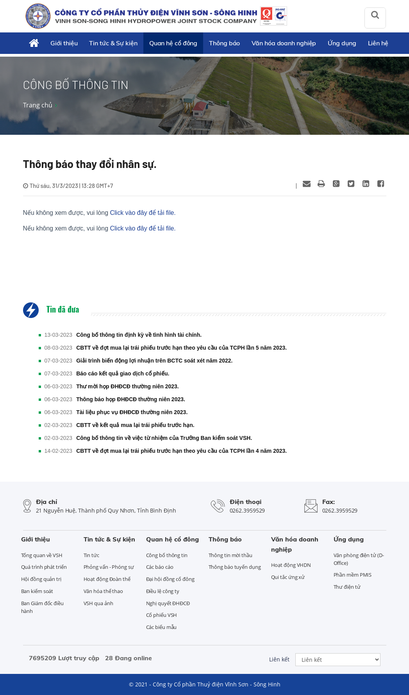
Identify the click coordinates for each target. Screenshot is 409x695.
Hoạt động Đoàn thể (107, 578)
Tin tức (91, 555)
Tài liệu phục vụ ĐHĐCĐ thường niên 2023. (132, 412)
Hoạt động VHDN (291, 564)
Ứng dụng (342, 43)
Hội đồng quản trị (41, 578)
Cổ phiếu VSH (161, 614)
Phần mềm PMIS (353, 574)
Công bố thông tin (167, 555)
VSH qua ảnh (98, 603)
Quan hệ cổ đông (173, 43)
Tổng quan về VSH (42, 555)
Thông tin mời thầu (230, 555)
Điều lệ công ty (163, 591)
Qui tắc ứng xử (288, 577)
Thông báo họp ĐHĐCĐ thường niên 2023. (130, 399)
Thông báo (224, 43)
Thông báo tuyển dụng (235, 566)
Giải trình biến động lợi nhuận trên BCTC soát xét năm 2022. (154, 360)
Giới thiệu (63, 43)
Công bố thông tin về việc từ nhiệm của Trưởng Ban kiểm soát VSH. (164, 438)
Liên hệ (378, 43)
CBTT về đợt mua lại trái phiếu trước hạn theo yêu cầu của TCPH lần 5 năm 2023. (181, 348)
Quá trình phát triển (44, 566)
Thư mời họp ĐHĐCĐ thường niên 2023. (127, 386)
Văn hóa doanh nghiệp (284, 43)
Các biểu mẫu (161, 627)
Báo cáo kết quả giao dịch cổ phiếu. (122, 373)
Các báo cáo (159, 566)
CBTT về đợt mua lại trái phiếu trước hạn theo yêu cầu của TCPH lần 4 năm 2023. (181, 451)
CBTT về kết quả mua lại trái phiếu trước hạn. (135, 425)
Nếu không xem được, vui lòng (99, 212)
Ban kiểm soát (37, 591)
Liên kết (279, 659)
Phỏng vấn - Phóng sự (109, 566)
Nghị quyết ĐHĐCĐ (168, 603)
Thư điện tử (347, 586)
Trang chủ (37, 105)
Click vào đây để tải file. (143, 212)
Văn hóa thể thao (103, 591)
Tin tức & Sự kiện (113, 43)
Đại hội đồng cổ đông (170, 578)
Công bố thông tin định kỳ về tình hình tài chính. (139, 335)
